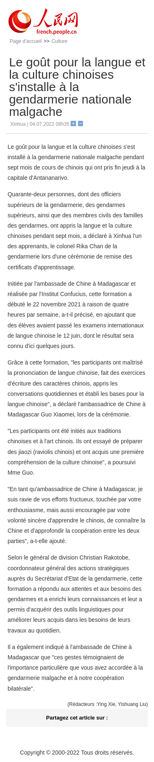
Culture (59, 41)
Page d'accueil (26, 41)
